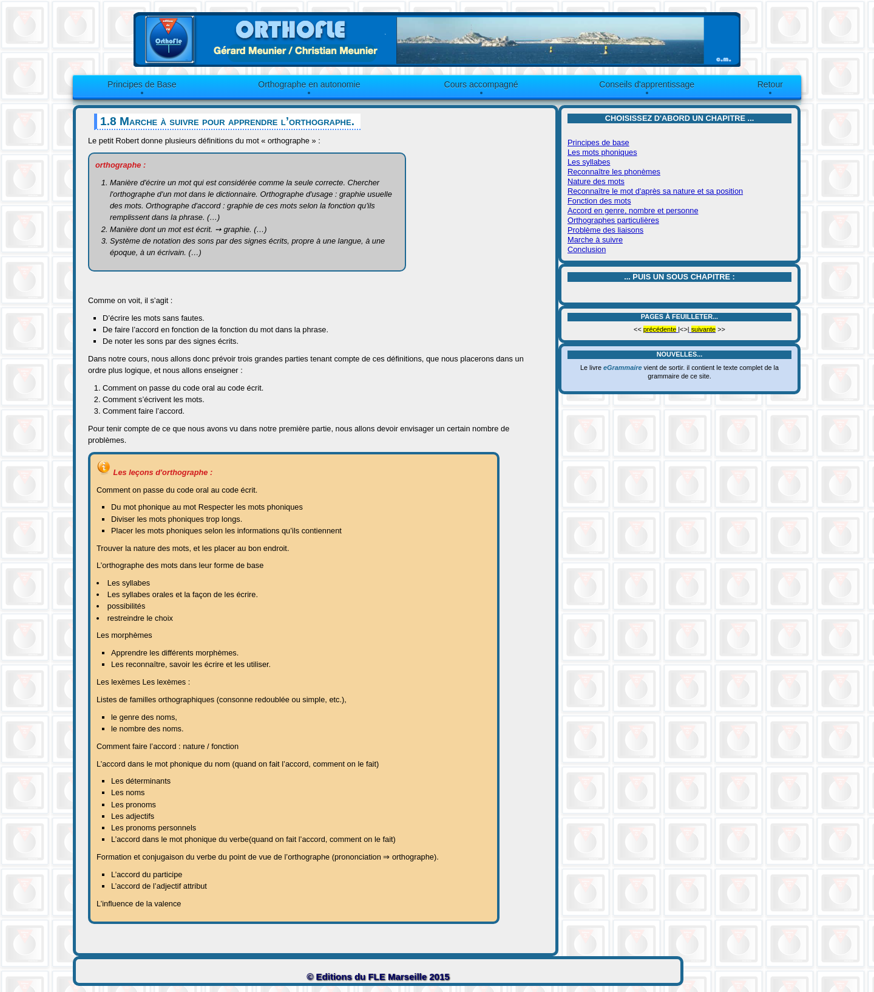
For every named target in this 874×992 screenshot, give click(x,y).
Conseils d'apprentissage (646, 84)
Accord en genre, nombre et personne (633, 210)
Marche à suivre (595, 239)
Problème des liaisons (605, 229)
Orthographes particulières (613, 220)
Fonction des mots (599, 200)
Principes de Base (141, 84)
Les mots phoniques (602, 152)
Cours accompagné (481, 84)
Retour (770, 84)
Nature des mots (596, 181)
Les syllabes (588, 161)
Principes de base (598, 142)
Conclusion (586, 249)
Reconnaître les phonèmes (613, 171)
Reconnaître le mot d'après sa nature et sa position (655, 191)
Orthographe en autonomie (309, 84)
